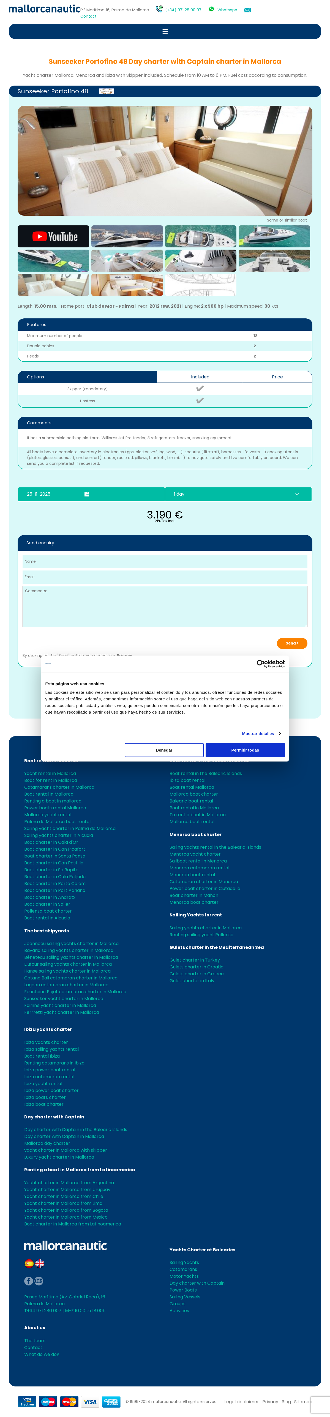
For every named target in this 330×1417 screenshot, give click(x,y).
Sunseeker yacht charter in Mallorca (63, 998)
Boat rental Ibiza (42, 1056)
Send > (292, 643)
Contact (88, 16)
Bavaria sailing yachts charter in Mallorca (68, 950)
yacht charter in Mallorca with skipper (65, 1150)
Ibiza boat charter (44, 1104)
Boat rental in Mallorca (48, 794)
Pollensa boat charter (48, 911)
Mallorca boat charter (194, 794)
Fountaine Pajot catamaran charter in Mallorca (75, 992)
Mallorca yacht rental (47, 815)
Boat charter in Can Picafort (54, 849)
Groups (178, 1304)
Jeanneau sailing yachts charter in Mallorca (71, 943)
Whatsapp (227, 10)
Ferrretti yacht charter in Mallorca (61, 1012)
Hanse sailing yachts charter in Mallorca (67, 971)
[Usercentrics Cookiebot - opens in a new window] (261, 664)
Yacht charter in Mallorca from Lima (63, 1203)
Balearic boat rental (191, 801)
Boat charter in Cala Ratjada (55, 876)
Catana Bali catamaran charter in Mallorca (71, 978)
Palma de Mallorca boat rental (57, 821)
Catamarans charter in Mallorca (59, 787)
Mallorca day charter (47, 1143)
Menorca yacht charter (195, 854)
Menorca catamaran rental (199, 868)
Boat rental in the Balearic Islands (206, 773)
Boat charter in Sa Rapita (51, 870)
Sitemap (303, 1402)
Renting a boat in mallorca (52, 801)
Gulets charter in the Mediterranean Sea (217, 947)
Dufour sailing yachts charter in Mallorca (68, 964)
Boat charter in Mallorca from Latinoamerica (72, 1224)
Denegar (164, 750)
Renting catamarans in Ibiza (54, 1063)
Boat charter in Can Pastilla (53, 863)
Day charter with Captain (54, 1117)
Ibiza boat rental (187, 780)
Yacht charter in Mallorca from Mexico (66, 1217)
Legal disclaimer (241, 1402)
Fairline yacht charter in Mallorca (60, 1005)
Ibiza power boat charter (51, 1090)
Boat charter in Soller (47, 904)
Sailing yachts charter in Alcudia (58, 835)
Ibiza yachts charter (48, 1029)
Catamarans (183, 1269)
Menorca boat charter (196, 834)
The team (34, 1340)
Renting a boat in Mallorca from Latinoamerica (79, 1170)
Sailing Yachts (184, 1262)
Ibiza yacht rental (43, 1083)
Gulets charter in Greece (197, 974)
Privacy (270, 1402)
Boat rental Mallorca (192, 787)
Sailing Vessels (185, 1297)
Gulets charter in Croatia (196, 967)
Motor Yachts (184, 1276)
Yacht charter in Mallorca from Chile (63, 1196)
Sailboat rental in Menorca (198, 861)
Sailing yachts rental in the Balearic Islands (215, 847)
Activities (179, 1310)
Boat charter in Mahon (194, 895)
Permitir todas (245, 750)
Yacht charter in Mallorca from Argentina (69, 1183)
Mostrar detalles (258, 733)
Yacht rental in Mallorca (50, 773)
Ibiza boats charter (45, 1097)
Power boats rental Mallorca (55, 808)
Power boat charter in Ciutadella (205, 888)
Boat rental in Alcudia (47, 918)
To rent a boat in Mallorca (198, 815)
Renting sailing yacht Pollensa (201, 935)
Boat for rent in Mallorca (50, 780)
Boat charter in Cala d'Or (51, 842)
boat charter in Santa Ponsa (54, 856)
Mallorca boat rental (192, 821)
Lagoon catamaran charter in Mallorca (66, 985)
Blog (286, 1402)
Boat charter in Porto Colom (55, 883)
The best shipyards (46, 931)
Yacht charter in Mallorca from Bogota (66, 1210)
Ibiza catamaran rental (49, 1077)
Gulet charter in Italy (192, 981)
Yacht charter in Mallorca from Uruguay (67, 1189)
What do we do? (41, 1354)
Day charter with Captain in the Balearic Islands (75, 1129)
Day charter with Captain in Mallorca (64, 1136)
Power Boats (183, 1290)
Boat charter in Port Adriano (54, 890)
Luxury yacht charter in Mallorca (59, 1157)
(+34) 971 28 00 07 (183, 10)
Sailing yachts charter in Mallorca (206, 928)
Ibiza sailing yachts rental (51, 1049)
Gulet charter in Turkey (195, 960)
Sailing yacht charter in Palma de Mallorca (70, 828)
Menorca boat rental (192, 875)
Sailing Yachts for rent (196, 915)
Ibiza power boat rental (49, 1070)
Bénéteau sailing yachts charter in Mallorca (71, 957)
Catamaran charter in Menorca (204, 881)
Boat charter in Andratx (49, 897)
